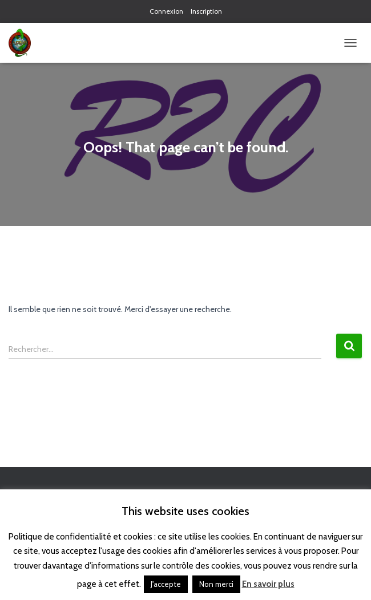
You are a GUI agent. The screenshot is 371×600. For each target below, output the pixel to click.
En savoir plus (268, 584)
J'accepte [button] (166, 584)
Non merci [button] (216, 584)
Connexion (166, 11)
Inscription (206, 11)
